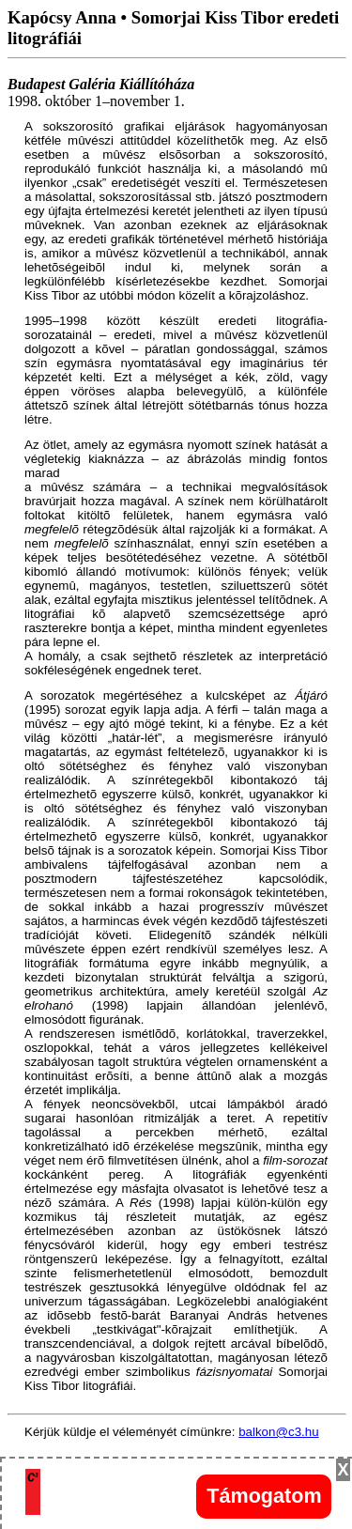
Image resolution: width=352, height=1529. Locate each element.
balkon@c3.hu (278, 1432)
